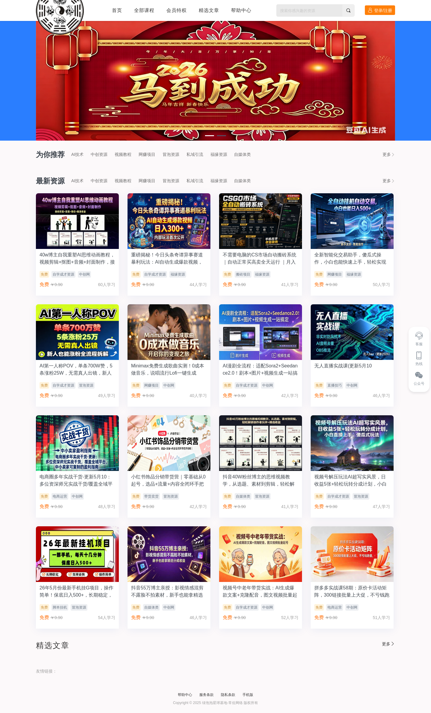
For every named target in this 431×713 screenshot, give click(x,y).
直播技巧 (334, 385)
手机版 (247, 695)
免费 (44, 274)
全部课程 (144, 10)
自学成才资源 (63, 274)
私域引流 (194, 154)
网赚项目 (147, 154)
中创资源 (99, 154)
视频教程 (123, 154)
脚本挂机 (60, 607)
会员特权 (176, 10)
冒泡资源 (171, 154)
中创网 (84, 274)
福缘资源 (218, 154)
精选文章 (209, 10)
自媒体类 (242, 154)
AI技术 (77, 154)
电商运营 (60, 496)
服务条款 (206, 695)
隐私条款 (228, 695)
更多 (389, 154)
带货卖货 (151, 496)
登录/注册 (380, 10)
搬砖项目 (243, 274)
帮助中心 (241, 10)
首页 (117, 10)
